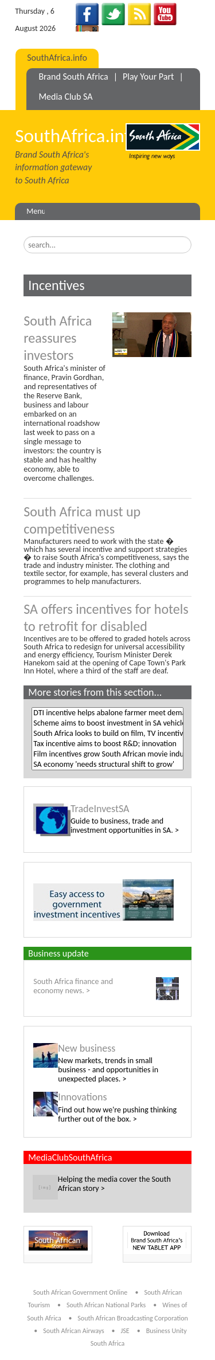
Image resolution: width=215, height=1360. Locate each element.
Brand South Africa (73, 76)
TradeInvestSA (100, 808)
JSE (124, 1331)
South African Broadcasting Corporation (132, 1318)
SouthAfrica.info (57, 57)
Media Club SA (65, 96)
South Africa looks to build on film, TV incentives (107, 733)
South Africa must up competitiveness (82, 520)
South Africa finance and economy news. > (73, 986)
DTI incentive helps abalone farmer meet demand (107, 713)
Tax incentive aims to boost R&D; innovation (107, 744)
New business (86, 1048)
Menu (36, 211)
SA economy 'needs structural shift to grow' (107, 764)
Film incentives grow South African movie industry (107, 754)
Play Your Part (148, 76)
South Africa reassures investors (58, 337)
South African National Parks (106, 1305)
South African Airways (74, 1331)
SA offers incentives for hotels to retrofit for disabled (106, 617)
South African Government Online (80, 1292)
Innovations (82, 1097)
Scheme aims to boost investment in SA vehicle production (107, 723)
